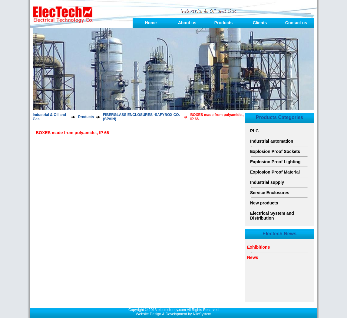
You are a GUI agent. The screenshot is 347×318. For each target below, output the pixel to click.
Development (176, 314)
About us (187, 22)
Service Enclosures (269, 192)
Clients (260, 22)
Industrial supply (267, 182)
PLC (254, 130)
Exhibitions (258, 247)
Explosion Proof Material (275, 172)
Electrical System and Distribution (272, 215)
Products (223, 22)
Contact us (296, 22)
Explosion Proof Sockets (275, 151)
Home (151, 22)
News (252, 257)
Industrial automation (271, 141)
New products (264, 202)
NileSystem (202, 314)
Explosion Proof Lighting (275, 161)
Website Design (148, 314)
